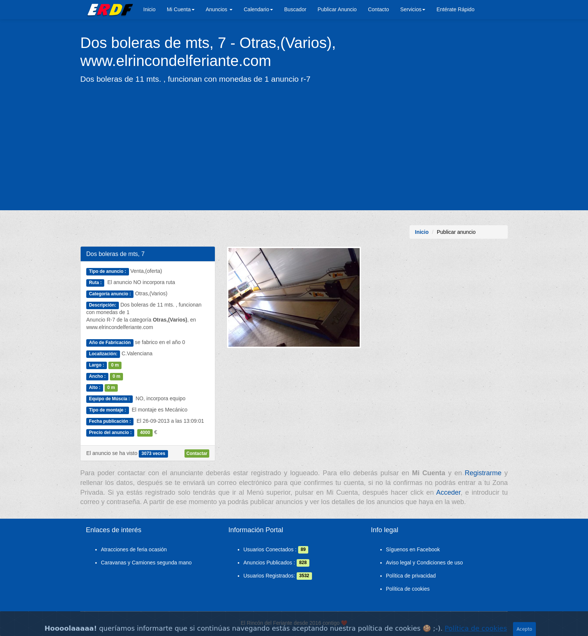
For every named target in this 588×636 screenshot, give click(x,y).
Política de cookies (408, 589)
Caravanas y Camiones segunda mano (146, 563)
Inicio (149, 9)
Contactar (196, 453)
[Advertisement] (294, 146)
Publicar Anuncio (337, 9)
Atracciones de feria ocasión (134, 549)
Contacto (378, 9)
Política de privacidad (411, 576)
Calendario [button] (258, 9)
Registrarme (483, 473)
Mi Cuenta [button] (181, 9)
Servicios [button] (412, 9)
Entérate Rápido (455, 9)
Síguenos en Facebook (413, 549)
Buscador (295, 9)
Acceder (448, 492)
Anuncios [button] (219, 9)
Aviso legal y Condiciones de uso (424, 563)
